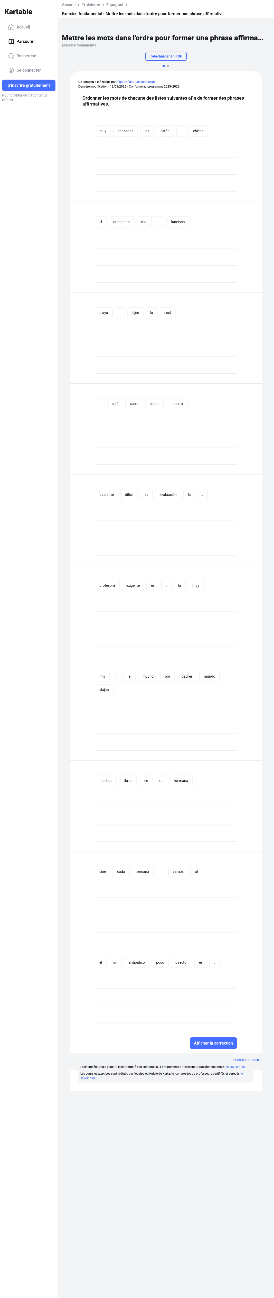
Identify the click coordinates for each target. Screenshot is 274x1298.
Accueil (19, 27)
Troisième (91, 4)
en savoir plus (235, 1067)
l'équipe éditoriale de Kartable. (137, 82)
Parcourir (21, 42)
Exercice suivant (247, 1059)
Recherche (22, 56)
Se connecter (24, 70)
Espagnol (114, 4)
